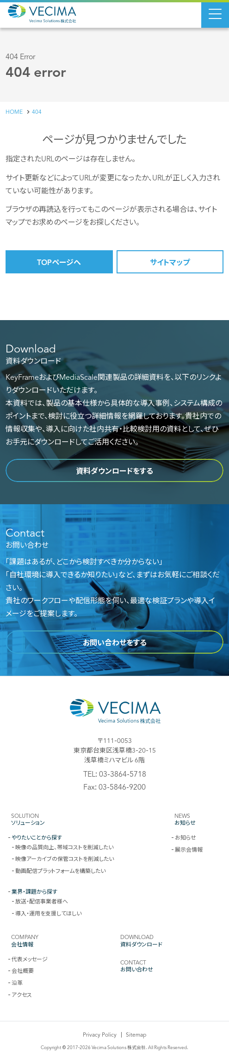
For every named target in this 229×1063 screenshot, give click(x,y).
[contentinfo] (114, 869)
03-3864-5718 (122, 773)
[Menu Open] (215, 14)
